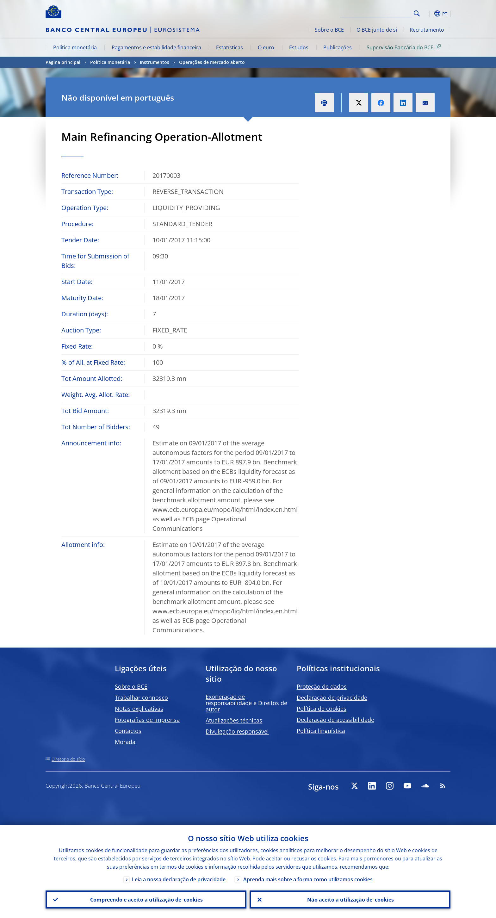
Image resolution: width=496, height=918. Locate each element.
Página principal (63, 62)
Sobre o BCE (329, 29)
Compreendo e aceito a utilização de (146, 899)
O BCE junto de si (376, 29)
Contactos (128, 731)
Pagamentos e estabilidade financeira (156, 47)
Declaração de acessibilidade (335, 719)
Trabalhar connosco (141, 697)
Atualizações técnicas (234, 720)
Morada (125, 742)
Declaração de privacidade (332, 697)
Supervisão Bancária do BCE (405, 47)
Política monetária (75, 47)
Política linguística (321, 731)
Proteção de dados (322, 686)
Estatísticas (229, 47)
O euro (266, 47)
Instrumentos (154, 62)
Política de (321, 708)
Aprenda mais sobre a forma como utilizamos (308, 879)
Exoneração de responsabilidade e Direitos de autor (246, 703)
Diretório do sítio (68, 759)
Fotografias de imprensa (147, 719)
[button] (428, 13)
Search (417, 13)
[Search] (380, 12)
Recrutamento (427, 29)
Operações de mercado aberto (212, 62)
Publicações (337, 47)
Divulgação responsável (237, 731)
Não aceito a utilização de (350, 899)
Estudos (298, 47)
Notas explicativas (139, 708)
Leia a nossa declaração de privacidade (179, 879)
